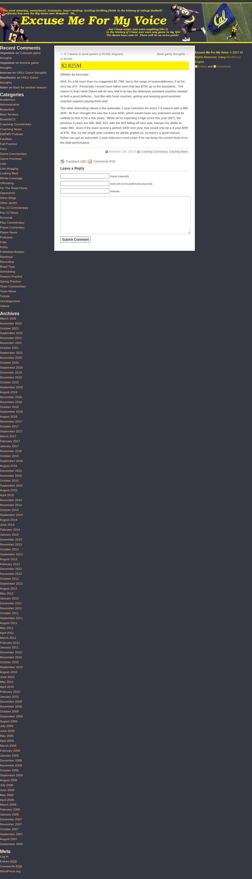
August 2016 (8, 466)
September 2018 (11, 411)
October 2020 (9, 362)
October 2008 (9, 770)
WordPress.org (10, 871)
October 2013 (9, 549)
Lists (3, 163)
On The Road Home (14, 188)
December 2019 (11, 372)
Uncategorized (10, 301)
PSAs (4, 247)
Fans (3, 149)
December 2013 (11, 539)
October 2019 (9, 382)
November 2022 (11, 323)
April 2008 (7, 800)
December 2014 (11, 500)
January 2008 (9, 814)
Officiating (7, 183)
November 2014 (11, 505)
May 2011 (7, 628)
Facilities (6, 139)
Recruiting (7, 262)
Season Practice (11, 276)
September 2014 (11, 515)
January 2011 (9, 647)
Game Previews (11, 159)
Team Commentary (13, 286)
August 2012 (8, 588)
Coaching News (178, 151)
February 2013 (10, 564)
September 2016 (11, 461)
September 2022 (11, 333)
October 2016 (9, 456)
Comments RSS (104, 161)
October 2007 (9, 829)
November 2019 (11, 377)
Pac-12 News (9, 212)
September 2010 (11, 667)
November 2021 (11, 343)
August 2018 (8, 416)
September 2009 (11, 716)
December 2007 (11, 819)
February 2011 (10, 643)
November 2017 (11, 421)
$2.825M (71, 66)
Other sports (8, 203)
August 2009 (8, 721)
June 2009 (7, 731)
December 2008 (11, 760)
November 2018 (11, 402)
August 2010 (8, 672)
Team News (8, 291)
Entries (8, 861)
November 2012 (11, 574)
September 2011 (11, 618)
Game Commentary (13, 154)
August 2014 (8, 520)
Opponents (7, 193)
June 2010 (7, 677)
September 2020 (11, 367)
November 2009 (11, 706)
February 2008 (10, 809)
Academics (7, 99)
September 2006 (11, 844)
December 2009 (11, 701)
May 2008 (7, 795)
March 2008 (8, 804)
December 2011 (11, 603)
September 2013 (11, 554)
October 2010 (9, 662)
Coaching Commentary (154, 151)
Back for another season (30, 87)
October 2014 (9, 510)
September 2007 (11, 834)
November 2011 (11, 608)
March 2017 (8, 436)
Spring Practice (10, 281)
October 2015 (9, 480)
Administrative (9, 104)
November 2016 (11, 451)
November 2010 (11, 657)
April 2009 (7, 741)
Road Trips (7, 266)
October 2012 (9, 578)
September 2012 (11, 583)
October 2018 (9, 407)
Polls (3, 242)
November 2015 (11, 475)
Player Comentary (12, 227)
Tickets (5, 296)
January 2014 (9, 534)
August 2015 (8, 490)
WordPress (233, 57)
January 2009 (9, 755)
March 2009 (8, 746)
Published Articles (12, 252)
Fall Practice (8, 144)
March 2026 (8, 318)
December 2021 (11, 338)
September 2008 (11, 775)
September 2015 (11, 485)
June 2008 (7, 790)
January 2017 (9, 446)
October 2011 (9, 613)
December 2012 (11, 569)
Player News (8, 232)
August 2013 (8, 559)
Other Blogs (8, 198)
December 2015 (11, 471)
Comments (11, 866)
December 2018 (11, 397)
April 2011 (7, 633)
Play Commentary (12, 222)
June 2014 (7, 525)
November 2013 (11, 544)
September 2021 (11, 353)
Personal (6, 217)
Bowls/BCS (7, 119)
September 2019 (11, 387)
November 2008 (11, 765)
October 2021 (9, 348)
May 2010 (7, 682)
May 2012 (7, 593)
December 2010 (11, 652)
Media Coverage (11, 178)
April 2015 (7, 495)
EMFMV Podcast (11, 134)
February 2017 (10, 441)
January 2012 (9, 598)
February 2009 (10, 750)
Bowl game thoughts (171, 54)
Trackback (75, 161)
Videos (4, 306)
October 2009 (9, 711)
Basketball (7, 109)
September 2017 (11, 431)
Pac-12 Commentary (14, 208)
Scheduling (7, 271)
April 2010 (7, 687)
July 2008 (6, 785)
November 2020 (11, 357)
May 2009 (7, 736)
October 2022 (9, 328)
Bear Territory (9, 114)
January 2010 (9, 696)
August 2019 (8, 392)
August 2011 (8, 623)
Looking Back (9, 173)
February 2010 (10, 692)
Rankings (6, 257)
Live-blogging (9, 168)
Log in (4, 856)
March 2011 (8, 638)
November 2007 (11, 824)
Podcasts (6, 237)
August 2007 (8, 839)
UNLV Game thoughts (32, 72)
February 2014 (10, 529)
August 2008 (8, 780)
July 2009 (6, 726)
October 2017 (9, 426)
